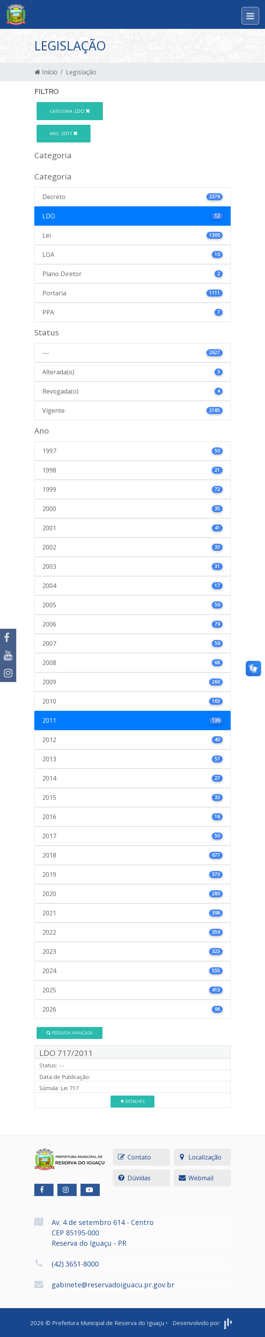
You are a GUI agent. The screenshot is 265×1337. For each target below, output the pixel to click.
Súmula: (49, 1088)
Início (46, 72)
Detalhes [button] (132, 1101)
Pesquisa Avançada (70, 1032)
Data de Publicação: (64, 1077)
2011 (63, 133)
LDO (70, 110)
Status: (48, 1065)
